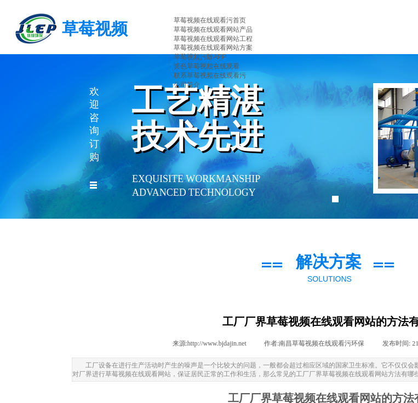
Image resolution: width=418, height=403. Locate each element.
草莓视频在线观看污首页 (210, 20)
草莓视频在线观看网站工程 (213, 39)
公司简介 (187, 85)
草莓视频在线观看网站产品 (213, 29)
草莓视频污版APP (200, 57)
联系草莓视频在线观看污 (210, 75)
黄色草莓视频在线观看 (206, 66)
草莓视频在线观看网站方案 (213, 47)
